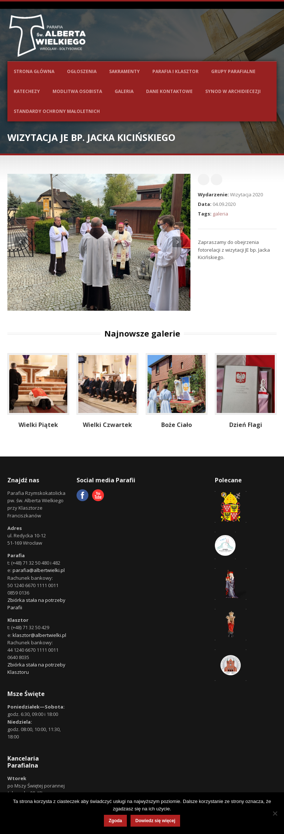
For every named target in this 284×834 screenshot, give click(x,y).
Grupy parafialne (233, 71)
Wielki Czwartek (107, 425)
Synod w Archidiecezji (233, 91)
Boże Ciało (176, 425)
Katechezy (27, 91)
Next (177, 242)
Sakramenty (124, 71)
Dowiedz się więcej (155, 820)
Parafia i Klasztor (175, 71)
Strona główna (34, 71)
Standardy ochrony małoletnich (57, 111)
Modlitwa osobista (77, 91)
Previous (20, 242)
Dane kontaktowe (169, 91)
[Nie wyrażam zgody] (274, 813)
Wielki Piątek (38, 425)
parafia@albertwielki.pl (39, 570)
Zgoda (115, 820)
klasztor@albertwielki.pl (39, 635)
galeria (220, 213)
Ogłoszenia (82, 71)
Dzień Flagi (245, 425)
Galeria (124, 91)
